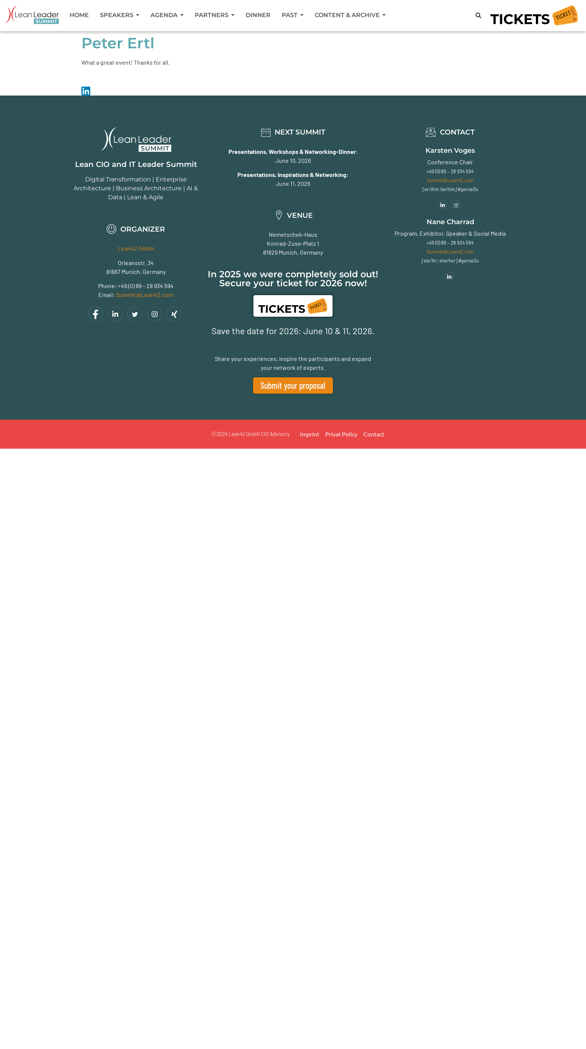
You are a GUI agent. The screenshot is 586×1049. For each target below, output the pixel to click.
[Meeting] (456, 204)
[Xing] (174, 314)
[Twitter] (134, 314)
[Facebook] (95, 314)
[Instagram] (154, 314)
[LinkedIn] (115, 314)
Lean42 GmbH (136, 248)
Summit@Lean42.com (144, 294)
